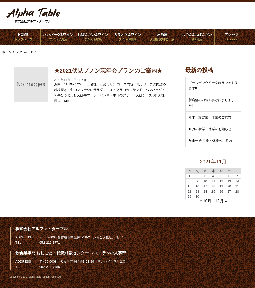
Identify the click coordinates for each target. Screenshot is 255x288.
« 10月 (205, 201)
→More (66, 101)
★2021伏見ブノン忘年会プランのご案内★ (108, 70)
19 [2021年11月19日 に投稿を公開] (221, 186)
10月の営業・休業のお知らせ (210, 129)
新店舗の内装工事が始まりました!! (211, 102)
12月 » (221, 201)
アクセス (232, 37)
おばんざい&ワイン (92, 37)
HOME (23, 37)
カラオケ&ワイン (127, 37)
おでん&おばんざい (197, 37)
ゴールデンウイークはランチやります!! (213, 85)
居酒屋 (162, 37)
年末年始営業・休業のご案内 (210, 117)
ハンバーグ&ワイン (58, 37)
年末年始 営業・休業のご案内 (210, 141)
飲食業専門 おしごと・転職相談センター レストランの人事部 (70, 253)
